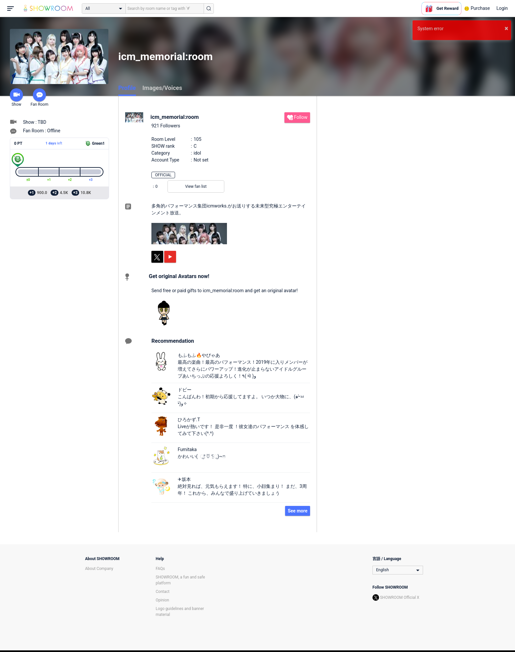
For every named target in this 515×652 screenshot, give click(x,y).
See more (297, 510)
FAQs (160, 568)
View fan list (196, 186)
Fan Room (39, 97)
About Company (99, 568)
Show (16, 97)
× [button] (506, 28)
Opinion (162, 600)
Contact (162, 591)
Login (502, 8)
